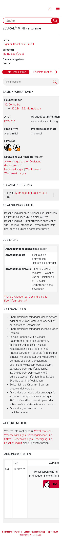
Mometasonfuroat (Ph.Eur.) (31, 192)
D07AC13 (9, 121)
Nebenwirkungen (13, 169)
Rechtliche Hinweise (12, 532)
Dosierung (35, 161)
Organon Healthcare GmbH (18, 44)
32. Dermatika (12, 104)
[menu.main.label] (58, 8)
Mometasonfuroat (13, 53)
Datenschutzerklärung (34, 532)
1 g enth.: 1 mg (25, 194)
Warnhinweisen (42, 431)
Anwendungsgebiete (16, 161)
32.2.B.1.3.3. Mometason (26, 108)
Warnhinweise (33, 169)
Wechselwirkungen (15, 173)
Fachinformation (42, 72)
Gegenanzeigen (13, 165)
